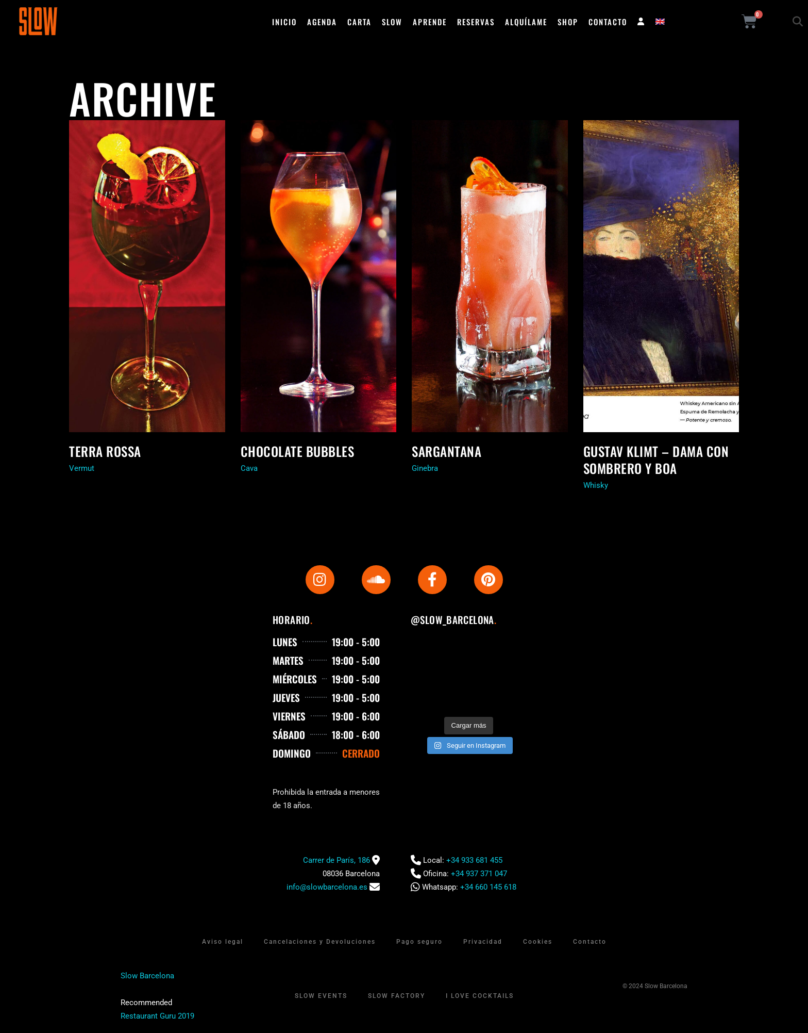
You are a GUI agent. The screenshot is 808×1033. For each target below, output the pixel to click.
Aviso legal (222, 941)
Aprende (430, 21)
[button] (797, 21)
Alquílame (526, 21)
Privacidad (482, 941)
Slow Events (321, 995)
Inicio (284, 21)
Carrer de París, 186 (336, 860)
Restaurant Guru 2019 (157, 1016)
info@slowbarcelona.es (327, 887)
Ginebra (425, 468)
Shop (568, 21)
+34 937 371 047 (479, 873)
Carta (359, 21)
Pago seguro (419, 941)
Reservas (476, 21)
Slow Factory (396, 995)
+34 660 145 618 (488, 887)
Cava (249, 468)
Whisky (595, 485)
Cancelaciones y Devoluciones (320, 941)
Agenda (322, 21)
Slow (392, 21)
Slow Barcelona (147, 975)
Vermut (81, 468)
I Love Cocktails (480, 995)
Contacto (607, 21)
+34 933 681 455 (474, 860)
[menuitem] (660, 21)
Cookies (537, 941)
